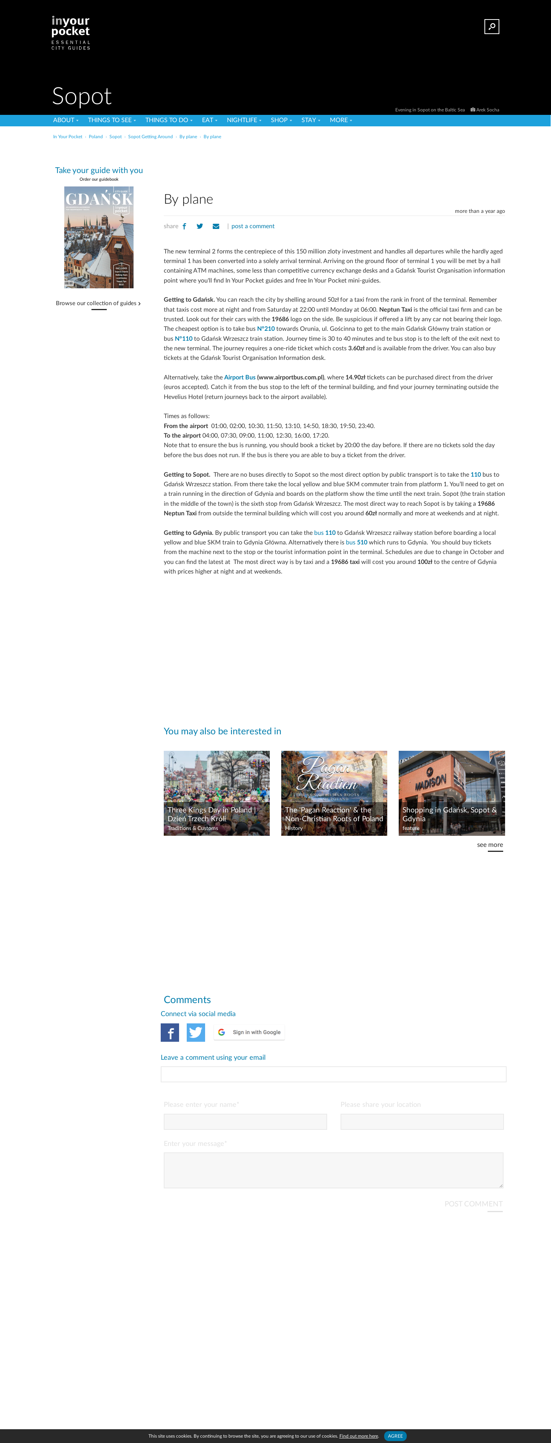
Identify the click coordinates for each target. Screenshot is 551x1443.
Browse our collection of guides (96, 303)
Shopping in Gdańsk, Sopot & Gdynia (450, 815)
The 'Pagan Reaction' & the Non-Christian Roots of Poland (334, 815)
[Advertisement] (334, 164)
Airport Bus (240, 377)
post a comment (253, 226)
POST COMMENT (474, 1173)
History (294, 828)
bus (325, 533)
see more (490, 845)
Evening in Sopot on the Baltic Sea (430, 110)
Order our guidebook (99, 179)
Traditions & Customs (193, 828)
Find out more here (358, 1436)
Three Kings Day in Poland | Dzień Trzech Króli (212, 815)
